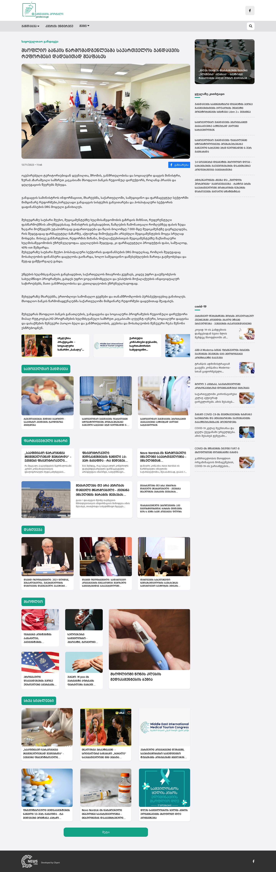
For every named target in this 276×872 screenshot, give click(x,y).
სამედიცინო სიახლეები (213, 26)
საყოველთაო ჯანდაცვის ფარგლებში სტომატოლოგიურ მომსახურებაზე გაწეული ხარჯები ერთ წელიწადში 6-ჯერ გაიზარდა (105, 422)
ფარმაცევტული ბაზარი (98, 26)
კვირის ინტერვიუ (59, 26)
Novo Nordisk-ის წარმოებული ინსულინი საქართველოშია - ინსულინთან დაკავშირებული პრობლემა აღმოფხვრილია (163, 457)
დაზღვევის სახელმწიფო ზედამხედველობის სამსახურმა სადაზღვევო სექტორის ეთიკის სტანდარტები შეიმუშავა (159, 583)
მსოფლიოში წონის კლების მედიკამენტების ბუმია (135, 676)
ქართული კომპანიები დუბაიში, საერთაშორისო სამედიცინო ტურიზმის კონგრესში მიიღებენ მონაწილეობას (143, 344)
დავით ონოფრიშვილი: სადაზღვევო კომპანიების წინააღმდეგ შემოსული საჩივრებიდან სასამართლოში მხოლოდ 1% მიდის (104, 583)
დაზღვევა (131, 26)
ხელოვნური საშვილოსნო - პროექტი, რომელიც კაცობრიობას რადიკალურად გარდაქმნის (81, 638)
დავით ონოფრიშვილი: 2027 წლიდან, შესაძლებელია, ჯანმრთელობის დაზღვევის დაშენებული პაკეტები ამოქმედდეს (46, 583)
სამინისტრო (178, 26)
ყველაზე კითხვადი (209, 94)
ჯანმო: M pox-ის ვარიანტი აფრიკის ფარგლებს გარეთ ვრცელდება (80, 681)
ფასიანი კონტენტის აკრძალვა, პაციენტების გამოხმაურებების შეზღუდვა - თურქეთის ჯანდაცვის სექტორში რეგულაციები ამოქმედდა (39, 638)
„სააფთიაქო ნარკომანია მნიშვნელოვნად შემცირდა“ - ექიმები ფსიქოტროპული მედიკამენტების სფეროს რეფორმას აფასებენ (48, 457)
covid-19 (200, 306)
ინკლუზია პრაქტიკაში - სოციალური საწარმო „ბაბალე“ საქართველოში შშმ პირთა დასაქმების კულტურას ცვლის (71, 344)
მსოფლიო (153, 26)
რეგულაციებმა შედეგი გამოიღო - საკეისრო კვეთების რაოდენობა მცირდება (44, 422)
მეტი (106, 832)
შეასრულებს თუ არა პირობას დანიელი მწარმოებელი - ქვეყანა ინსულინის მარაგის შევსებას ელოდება (102, 490)
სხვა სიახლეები (39, 701)
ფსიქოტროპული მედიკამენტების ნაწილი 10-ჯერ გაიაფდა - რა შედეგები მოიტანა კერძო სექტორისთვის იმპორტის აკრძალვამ (104, 457)
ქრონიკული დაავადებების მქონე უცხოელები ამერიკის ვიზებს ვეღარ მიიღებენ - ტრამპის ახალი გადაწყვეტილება (39, 681)
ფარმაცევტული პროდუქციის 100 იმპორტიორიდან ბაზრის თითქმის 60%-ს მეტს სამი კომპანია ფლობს (161, 509)
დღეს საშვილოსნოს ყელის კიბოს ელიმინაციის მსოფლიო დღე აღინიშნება (164, 814)
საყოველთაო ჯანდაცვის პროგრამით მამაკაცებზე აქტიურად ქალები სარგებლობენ (163, 422)
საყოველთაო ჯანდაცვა (39, 41)
